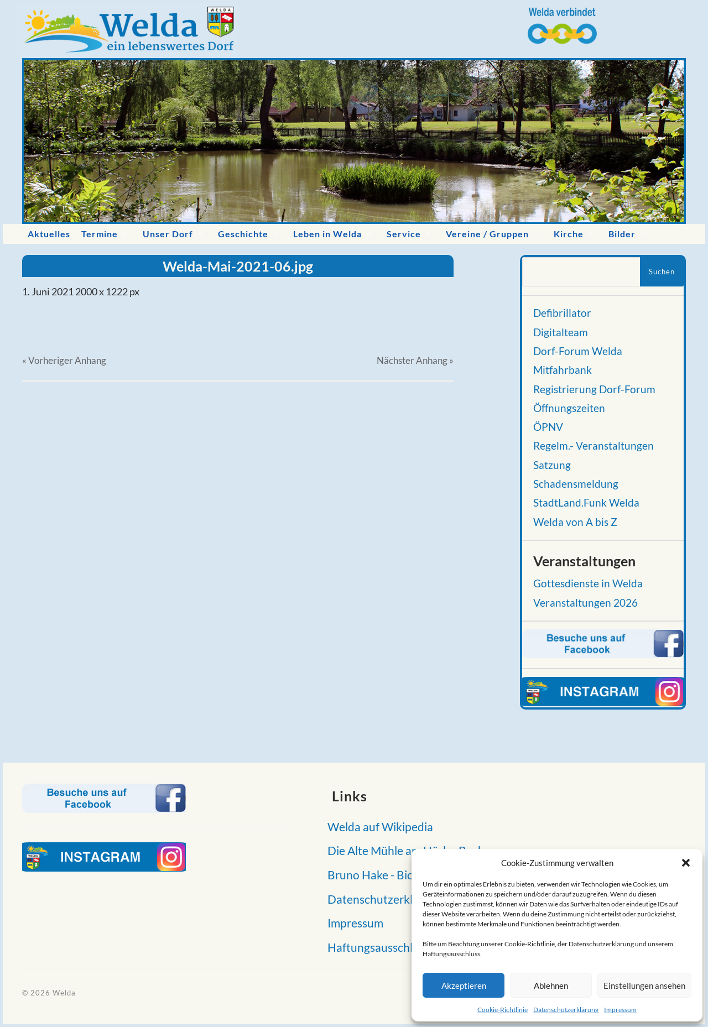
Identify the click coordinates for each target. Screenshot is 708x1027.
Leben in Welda (327, 233)
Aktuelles (49, 233)
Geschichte (243, 233)
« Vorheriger (64, 360)
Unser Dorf (168, 233)
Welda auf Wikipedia (377, 826)
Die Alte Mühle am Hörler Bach (403, 850)
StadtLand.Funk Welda (586, 503)
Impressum (620, 1009)
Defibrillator (562, 313)
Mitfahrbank (562, 370)
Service (404, 233)
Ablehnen (551, 985)
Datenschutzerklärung (565, 1009)
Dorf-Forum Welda (577, 351)
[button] (685, 862)
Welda (64, 992)
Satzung (552, 465)
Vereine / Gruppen (487, 233)
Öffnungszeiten (569, 408)
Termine (99, 233)
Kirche (569, 233)
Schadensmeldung (575, 484)
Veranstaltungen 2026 (585, 603)
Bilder (622, 233)
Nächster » (415, 360)
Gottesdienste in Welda (588, 583)
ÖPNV (548, 427)
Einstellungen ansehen (644, 985)
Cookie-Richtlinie (502, 1009)
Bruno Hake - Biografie (382, 875)
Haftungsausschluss (375, 947)
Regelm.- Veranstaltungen (593, 446)
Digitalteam (560, 332)
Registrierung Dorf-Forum (594, 389)
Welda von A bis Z (575, 522)
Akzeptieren (463, 985)
